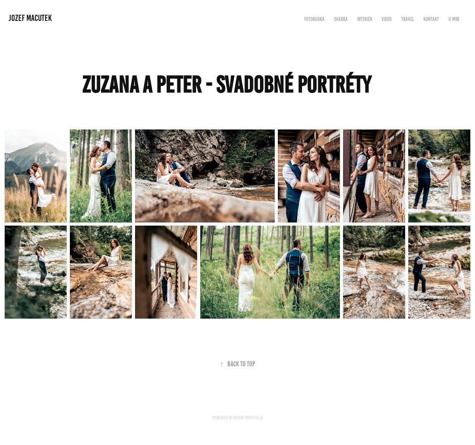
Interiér (364, 19)
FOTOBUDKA (314, 19)
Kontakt (431, 19)
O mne (454, 19)
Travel (407, 19)
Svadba (341, 19)
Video (386, 19)
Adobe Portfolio (248, 418)
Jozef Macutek (30, 18)
